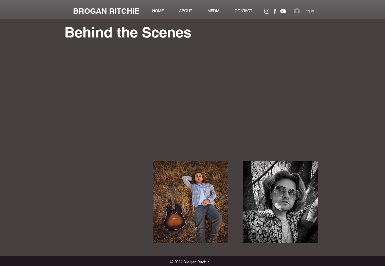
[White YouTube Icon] (283, 11)
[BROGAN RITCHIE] (106, 11)
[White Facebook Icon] (275, 11)
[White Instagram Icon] (267, 11)
